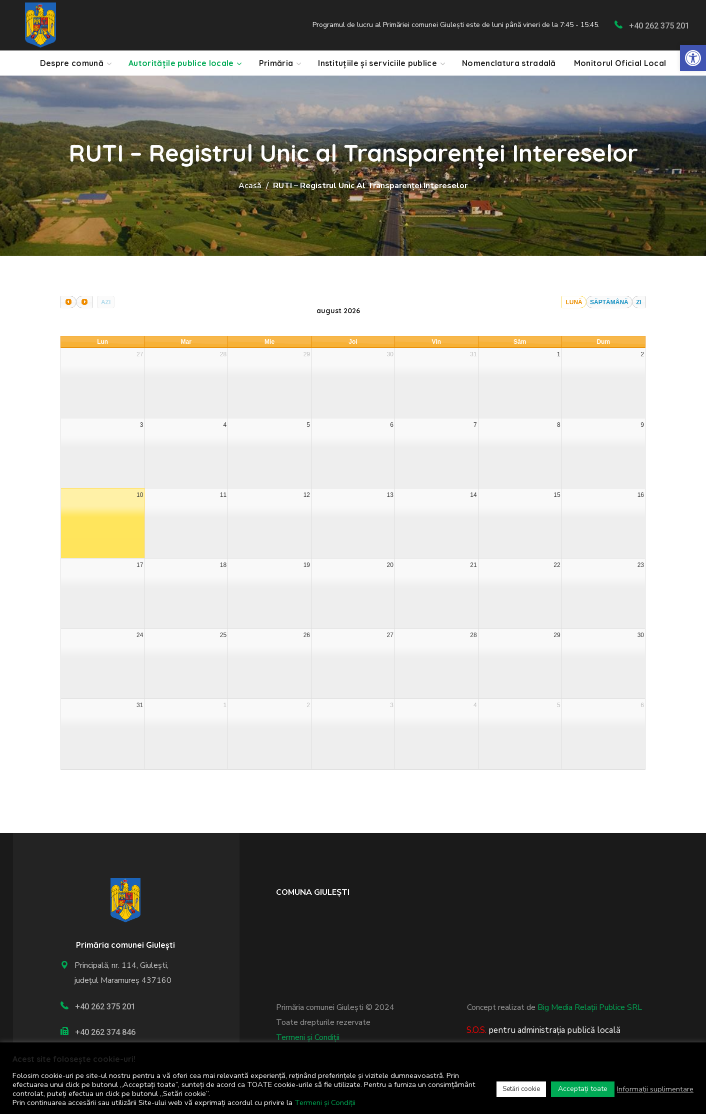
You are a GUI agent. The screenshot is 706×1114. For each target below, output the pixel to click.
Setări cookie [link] (521, 1088)
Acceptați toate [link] (583, 1088)
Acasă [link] (250, 185)
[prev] (68, 302)
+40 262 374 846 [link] (105, 1032)
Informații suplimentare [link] (655, 1088)
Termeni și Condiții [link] (308, 1037)
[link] (693, 58)
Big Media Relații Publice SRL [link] (590, 1007)
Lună (574, 302)
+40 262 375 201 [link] (659, 26)
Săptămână (609, 302)
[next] (84, 302)
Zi (639, 302)
